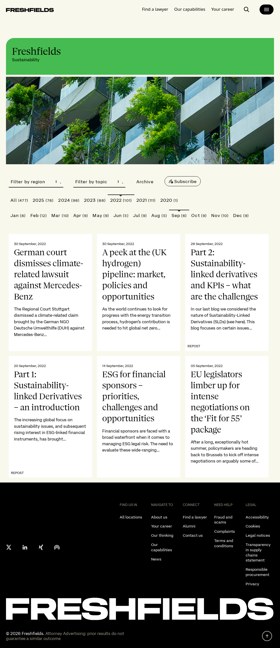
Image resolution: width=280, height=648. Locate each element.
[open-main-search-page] (246, 9)
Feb (38, 215)
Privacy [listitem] (252, 584)
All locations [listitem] (131, 517)
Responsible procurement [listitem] (257, 572)
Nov (220, 215)
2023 (95, 200)
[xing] (41, 547)
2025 (43, 200)
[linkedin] (25, 547)
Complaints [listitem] (224, 531)
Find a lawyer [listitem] (195, 517)
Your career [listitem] (161, 526)
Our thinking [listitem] (162, 535)
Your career (222, 9)
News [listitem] (156, 559)
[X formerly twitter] (9, 547)
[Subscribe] (183, 181)
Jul (140, 215)
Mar (60, 215)
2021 (146, 200)
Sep (179, 215)
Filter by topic (99, 181)
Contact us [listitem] (193, 535)
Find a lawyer (155, 9)
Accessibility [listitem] (257, 517)
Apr (80, 215)
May (101, 215)
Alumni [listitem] (189, 526)
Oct (199, 215)
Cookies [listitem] (253, 526)
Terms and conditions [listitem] (223, 543)
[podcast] (57, 547)
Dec (241, 215)
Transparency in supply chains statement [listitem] (258, 552)
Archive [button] (145, 181)
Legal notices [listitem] (258, 535)
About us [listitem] (159, 517)
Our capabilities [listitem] (161, 547)
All (19, 200)
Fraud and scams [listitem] (223, 520)
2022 (121, 200)
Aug (159, 215)
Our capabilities (189, 9)
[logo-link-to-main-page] (30, 10)
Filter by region (36, 181)
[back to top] (267, 636)
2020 (169, 200)
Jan (18, 215)
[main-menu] (266, 9)
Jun (121, 215)
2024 (69, 200)
